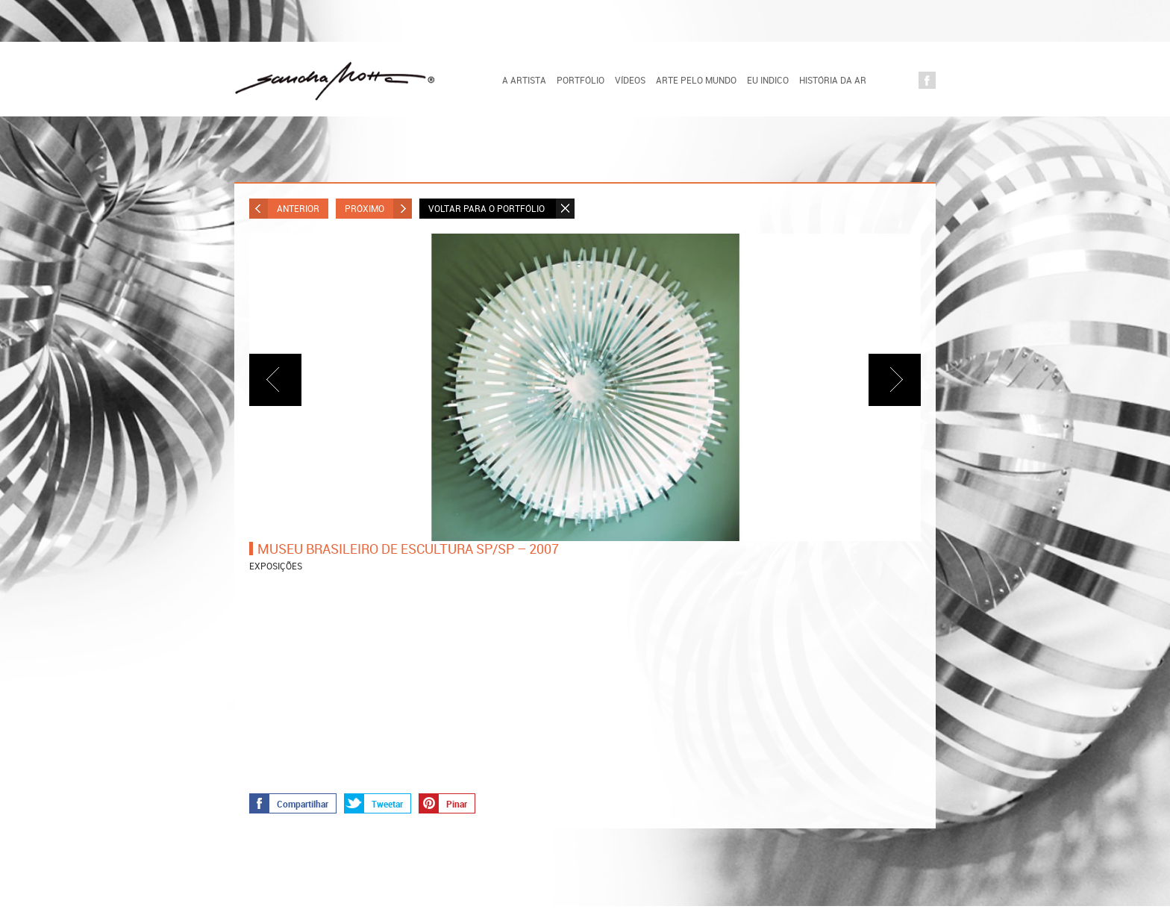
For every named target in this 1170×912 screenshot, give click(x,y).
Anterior (284, 209)
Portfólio (580, 80)
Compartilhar (289, 802)
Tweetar (374, 802)
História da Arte (838, 80)
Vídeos (630, 80)
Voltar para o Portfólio (501, 209)
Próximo (378, 209)
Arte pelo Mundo (696, 80)
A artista (524, 80)
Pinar (443, 802)
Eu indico (768, 80)
